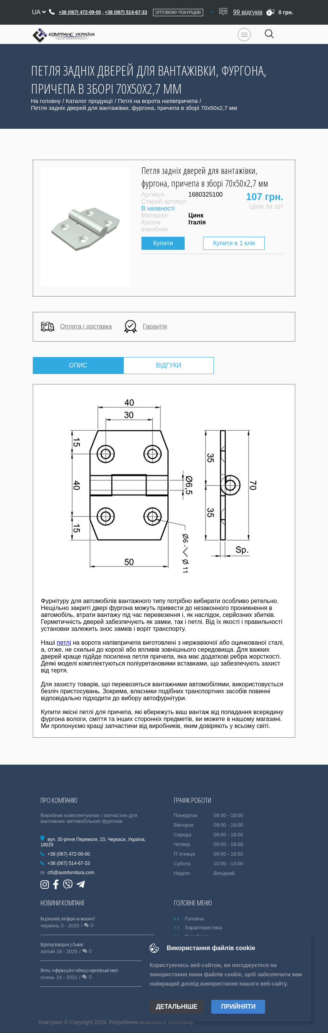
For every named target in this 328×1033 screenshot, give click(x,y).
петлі (64, 642)
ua (39, 12)
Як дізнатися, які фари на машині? (67, 918)
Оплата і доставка (76, 327)
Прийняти (238, 1006)
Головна (194, 919)
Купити (163, 243)
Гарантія (145, 327)
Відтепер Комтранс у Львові (61, 944)
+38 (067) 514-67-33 (126, 12)
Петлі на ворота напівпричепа (158, 101)
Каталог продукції (89, 101)
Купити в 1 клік (234, 243)
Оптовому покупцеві (178, 12)
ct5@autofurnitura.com (70, 872)
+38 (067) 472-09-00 (80, 12)
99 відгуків (248, 12)
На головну (46, 101)
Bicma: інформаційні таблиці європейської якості (79, 970)
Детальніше (176, 1006)
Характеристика (203, 927)
